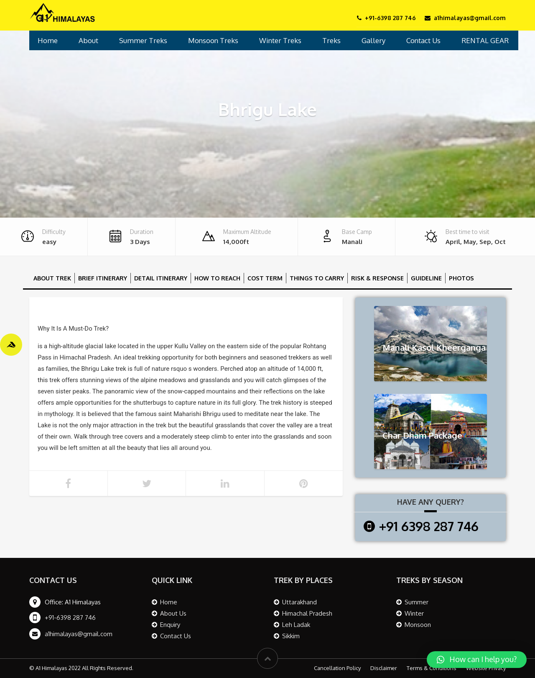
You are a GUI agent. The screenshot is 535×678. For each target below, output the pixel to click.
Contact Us (423, 40)
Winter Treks (280, 40)
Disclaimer (383, 668)
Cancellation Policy (337, 668)
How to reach (217, 278)
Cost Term (265, 278)
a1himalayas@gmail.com (78, 634)
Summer (416, 602)
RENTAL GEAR (485, 40)
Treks (331, 40)
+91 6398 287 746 (429, 526)
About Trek (52, 278)
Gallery (373, 40)
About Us (173, 613)
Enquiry (170, 625)
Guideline (426, 278)
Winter (414, 613)
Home (48, 40)
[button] (477, 659)
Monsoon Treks (213, 40)
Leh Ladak (296, 625)
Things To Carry (317, 278)
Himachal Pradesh (307, 613)
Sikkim (291, 636)
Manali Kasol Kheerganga (434, 347)
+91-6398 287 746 (70, 618)
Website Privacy (486, 668)
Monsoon (418, 625)
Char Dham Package (422, 435)
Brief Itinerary (102, 278)
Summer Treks (143, 40)
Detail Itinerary (160, 278)
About (88, 40)
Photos (461, 278)
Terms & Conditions (431, 668)
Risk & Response (377, 278)
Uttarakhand (299, 602)
